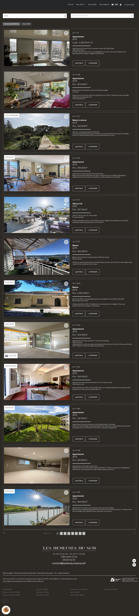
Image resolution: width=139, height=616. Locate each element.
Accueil (70, 4)
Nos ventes (92, 4)
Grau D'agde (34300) (77, 595)
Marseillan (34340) (42, 595)
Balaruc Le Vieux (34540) (11, 592)
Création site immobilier (128, 579)
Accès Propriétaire (63, 573)
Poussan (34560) (42, 589)
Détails (79, 63)
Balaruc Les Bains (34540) (11, 595)
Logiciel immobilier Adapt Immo (130, 578)
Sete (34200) (7, 589)
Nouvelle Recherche (11, 24)
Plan (55, 573)
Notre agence (104, 4)
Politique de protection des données (25, 573)
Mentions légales (8, 573)
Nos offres (80, 4)
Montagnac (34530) (110, 589)
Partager (92, 63)
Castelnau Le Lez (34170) (78, 589)
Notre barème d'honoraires (45, 573)
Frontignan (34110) (42, 592)
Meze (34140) (74, 592)
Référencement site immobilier (130, 581)
